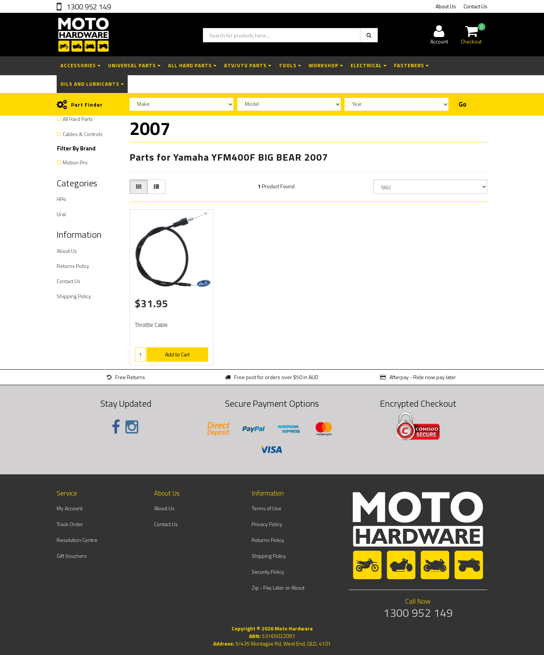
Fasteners (411, 65)
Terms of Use (266, 508)
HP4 (61, 199)
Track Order (70, 524)
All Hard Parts (192, 65)
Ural (61, 214)
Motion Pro (75, 162)
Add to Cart (177, 354)
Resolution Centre (77, 540)
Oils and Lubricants (92, 84)
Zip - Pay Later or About (278, 588)
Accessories (80, 65)
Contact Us (475, 6)
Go (463, 104)
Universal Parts (134, 65)
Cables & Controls (83, 134)
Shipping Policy (74, 296)
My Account (69, 508)
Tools (290, 65)
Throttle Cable (151, 325)
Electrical (368, 65)
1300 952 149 (88, 6)
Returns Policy (73, 266)
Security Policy (268, 572)
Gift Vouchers (72, 556)
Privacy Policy (267, 524)
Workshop (326, 65)
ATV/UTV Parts (247, 65)
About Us (446, 6)
